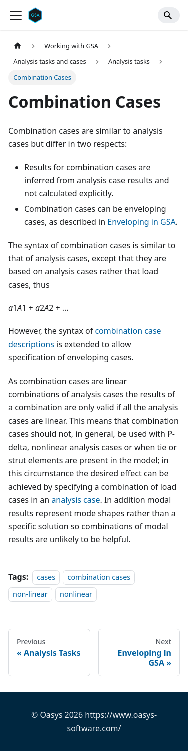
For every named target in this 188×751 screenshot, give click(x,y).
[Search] (169, 15)
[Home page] (17, 46)
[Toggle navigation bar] (15, 15)
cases (46, 577)
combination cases (98, 577)
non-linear (30, 594)
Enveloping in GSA (141, 221)
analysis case (75, 499)
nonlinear (76, 594)
